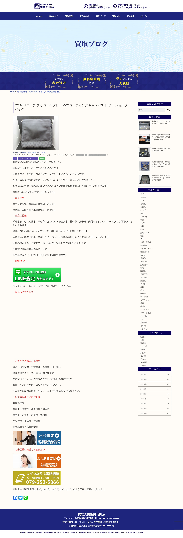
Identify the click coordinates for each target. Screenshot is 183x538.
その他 (144, 16)
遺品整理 (82, 532)
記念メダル (144, 233)
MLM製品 (144, 297)
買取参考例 (84, 16)
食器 (142, 226)
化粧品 (143, 293)
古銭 (142, 236)
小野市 (143, 366)
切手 (142, 239)
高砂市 (143, 343)
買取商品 (69, 16)
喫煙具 (143, 271)
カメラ (143, 223)
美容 (142, 303)
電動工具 (144, 274)
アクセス (90, 532)
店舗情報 (130, 16)
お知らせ (144, 329)
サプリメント (145, 300)
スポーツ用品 (145, 313)
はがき (143, 255)
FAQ (96, 532)
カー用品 (144, 316)
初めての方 (53, 16)
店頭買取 (66, 532)
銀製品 (143, 207)
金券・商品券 (145, 242)
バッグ (20, 158)
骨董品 (143, 258)
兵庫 (142, 340)
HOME (39, 16)
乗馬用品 (144, 322)
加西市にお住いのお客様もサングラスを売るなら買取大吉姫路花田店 (161, 137)
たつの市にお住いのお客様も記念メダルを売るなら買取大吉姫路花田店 (161, 164)
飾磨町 (143, 350)
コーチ (35, 158)
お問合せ (103, 532)
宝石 (142, 201)
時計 (142, 220)
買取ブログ (100, 16)
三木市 (143, 359)
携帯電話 (144, 306)
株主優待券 (144, 252)
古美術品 (144, 261)
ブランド (28, 158)
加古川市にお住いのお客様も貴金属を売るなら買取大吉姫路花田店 (161, 178)
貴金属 (143, 197)
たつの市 (144, 346)
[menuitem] (39, 16)
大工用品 (144, 277)
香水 (142, 290)
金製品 (143, 204)
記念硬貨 (144, 265)
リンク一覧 (139, 532)
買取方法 (116, 16)
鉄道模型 (144, 245)
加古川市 (144, 362)
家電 (142, 268)
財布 (142, 213)
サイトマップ (129, 532)
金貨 (142, 229)
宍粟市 (143, 353)
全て (15, 158)
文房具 (143, 281)
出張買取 (74, 532)
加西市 (143, 356)
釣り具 (143, 284)
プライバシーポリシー (115, 532)
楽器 (142, 287)
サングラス (144, 310)
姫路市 (42, 158)
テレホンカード (146, 249)
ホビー (143, 319)
